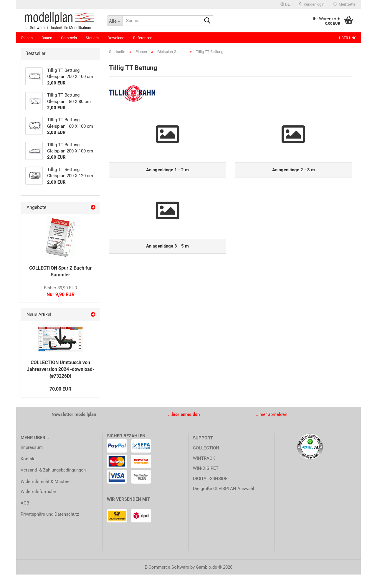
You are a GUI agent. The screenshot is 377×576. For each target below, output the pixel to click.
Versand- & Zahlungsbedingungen (53, 471)
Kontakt (28, 460)
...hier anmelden (184, 416)
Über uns (347, 38)
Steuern (92, 38)
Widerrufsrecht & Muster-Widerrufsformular (45, 488)
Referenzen (142, 38)
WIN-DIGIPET (206, 469)
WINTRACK (204, 459)
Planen (27, 38)
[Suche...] (114, 20)
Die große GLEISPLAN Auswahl (223, 490)
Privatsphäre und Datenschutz (50, 515)
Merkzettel (344, 4)
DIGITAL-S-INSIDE (210, 480)
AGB (25, 504)
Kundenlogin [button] (311, 4)
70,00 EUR (60, 390)
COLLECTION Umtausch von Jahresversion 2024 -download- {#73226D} (60, 370)
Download (116, 38)
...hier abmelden (271, 416)
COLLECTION (206, 449)
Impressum (32, 448)
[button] (285, 4)
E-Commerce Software (167, 568)
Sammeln (69, 38)
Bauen (47, 38)
